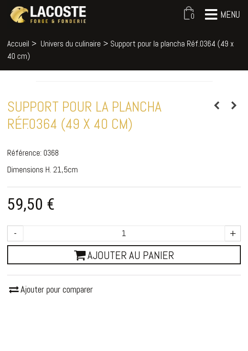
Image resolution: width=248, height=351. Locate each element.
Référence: (24, 152)
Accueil (18, 43)
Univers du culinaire (71, 43)
